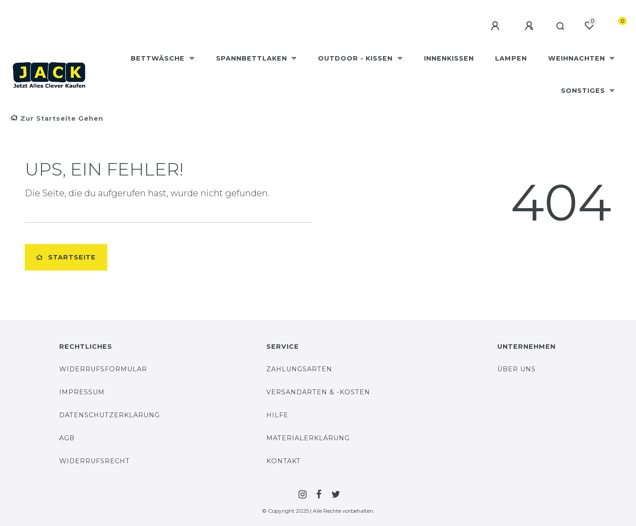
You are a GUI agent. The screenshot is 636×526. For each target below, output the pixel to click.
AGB (67, 438)
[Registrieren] (527, 26)
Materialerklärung (308, 438)
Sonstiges (584, 91)
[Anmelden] (493, 26)
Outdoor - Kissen (356, 58)
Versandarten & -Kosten (318, 392)
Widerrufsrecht (94, 461)
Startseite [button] (66, 257)
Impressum (82, 392)
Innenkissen (449, 58)
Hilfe (277, 415)
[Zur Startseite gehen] (57, 118)
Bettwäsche (159, 58)
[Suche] (559, 26)
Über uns (516, 369)
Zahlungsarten (299, 369)
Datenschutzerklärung (109, 415)
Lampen (511, 58)
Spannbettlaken (252, 58)
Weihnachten (577, 58)
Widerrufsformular (103, 369)
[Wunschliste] (589, 26)
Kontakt (283, 461)
